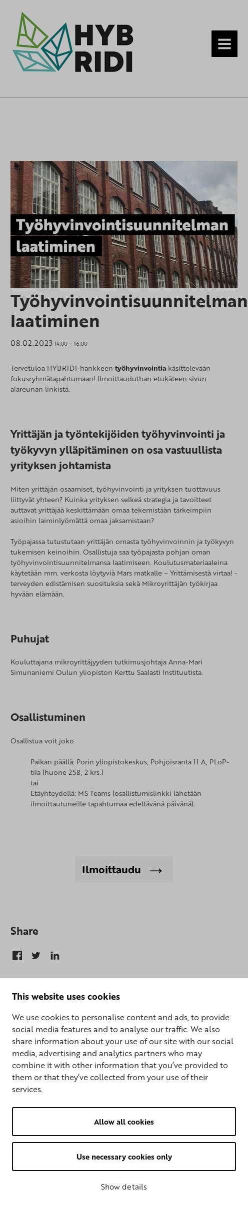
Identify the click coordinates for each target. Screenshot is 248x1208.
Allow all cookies (124, 1121)
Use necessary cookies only (124, 1156)
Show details (124, 1186)
